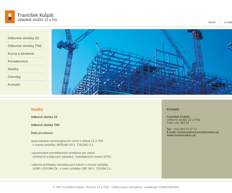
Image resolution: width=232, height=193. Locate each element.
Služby (13, 69)
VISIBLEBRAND (169, 187)
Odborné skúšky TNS (25, 46)
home (212, 22)
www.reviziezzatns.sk (181, 135)
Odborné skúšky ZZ (23, 38)
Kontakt (14, 84)
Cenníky (14, 77)
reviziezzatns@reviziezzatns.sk (198, 132)
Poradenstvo (18, 61)
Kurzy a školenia (21, 53)
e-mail (228, 22)
